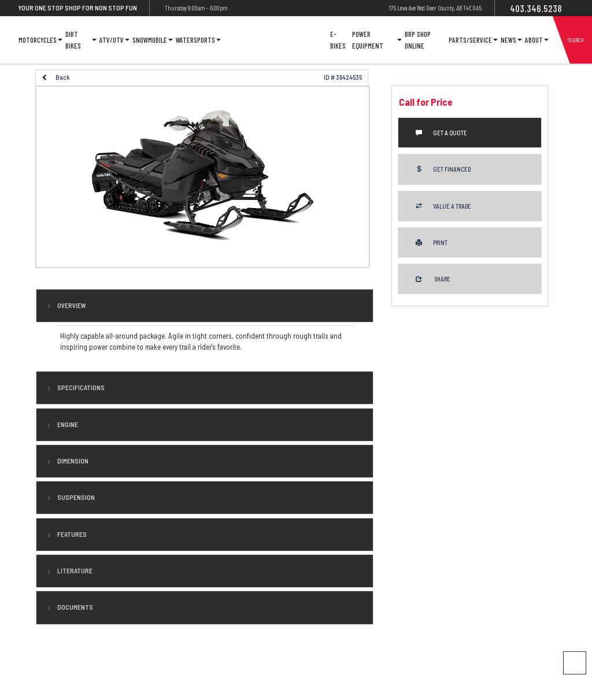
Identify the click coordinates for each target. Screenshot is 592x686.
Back (55, 77)
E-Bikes (338, 39)
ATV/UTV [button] (114, 40)
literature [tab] (74, 570)
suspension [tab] (75, 497)
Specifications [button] (80, 387)
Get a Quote (441, 132)
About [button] (537, 40)
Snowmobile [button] (152, 40)
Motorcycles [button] (40, 40)
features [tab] (71, 534)
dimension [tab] (72, 461)
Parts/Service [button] (473, 40)
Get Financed (443, 169)
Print (431, 242)
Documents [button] (74, 607)
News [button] (511, 40)
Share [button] (433, 279)
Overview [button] (71, 305)
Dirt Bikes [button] (80, 39)
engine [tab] (67, 424)
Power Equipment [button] (377, 39)
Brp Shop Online (418, 39)
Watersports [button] (198, 40)
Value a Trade (443, 206)
